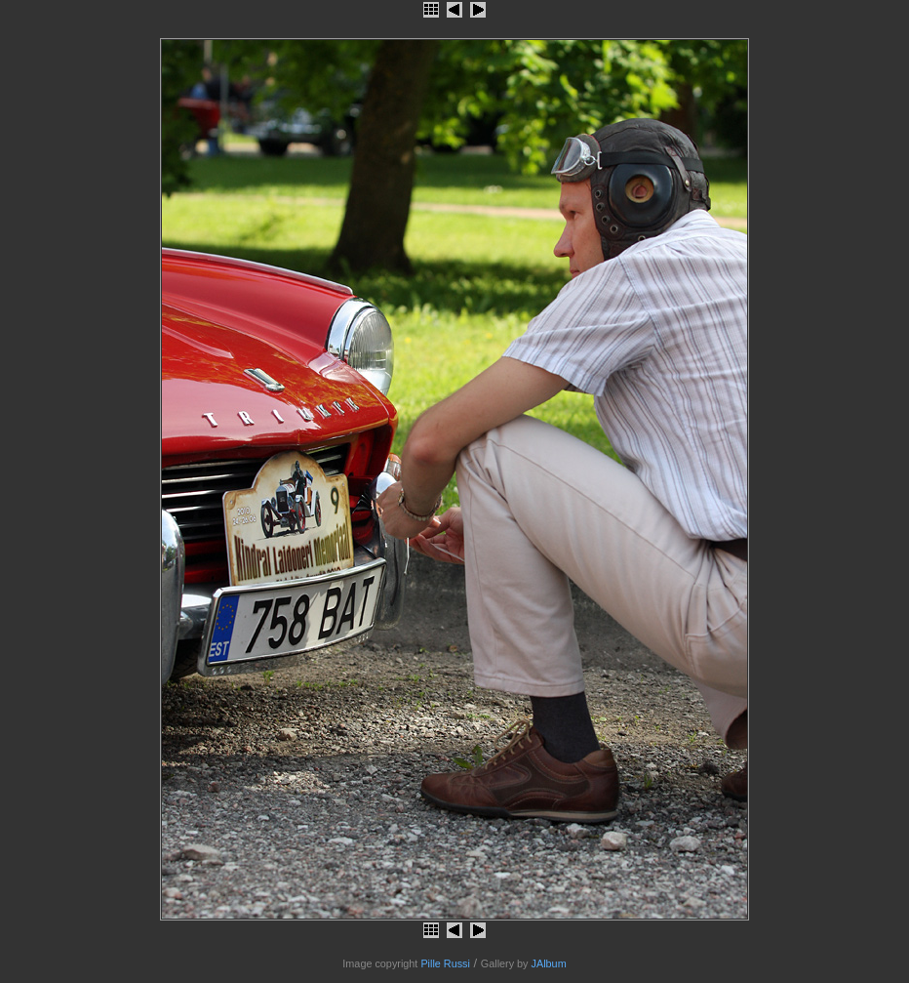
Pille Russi (445, 963)
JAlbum (549, 963)
